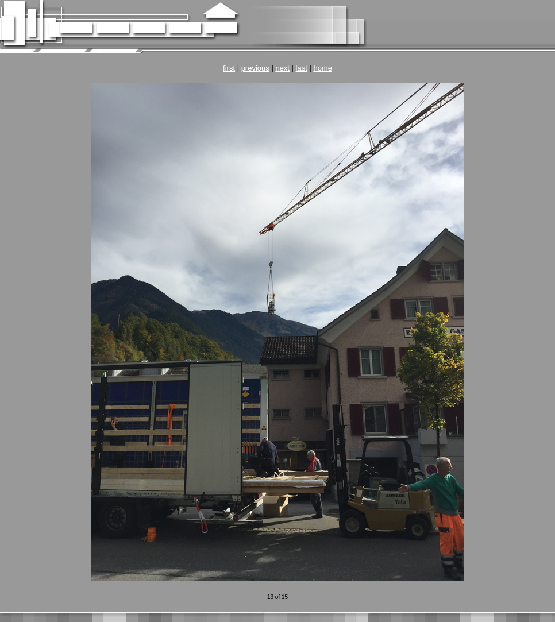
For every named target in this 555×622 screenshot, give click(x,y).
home (322, 68)
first (229, 68)
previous (255, 68)
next (282, 68)
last (301, 68)
